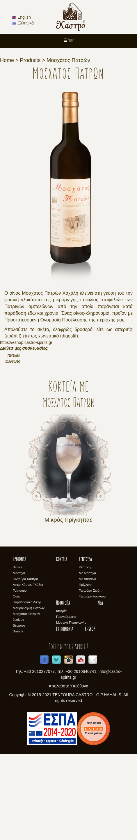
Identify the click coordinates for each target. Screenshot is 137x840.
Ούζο (16, 682)
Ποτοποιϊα (63, 689)
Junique (18, 705)
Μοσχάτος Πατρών (68, 60)
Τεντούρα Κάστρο (25, 664)
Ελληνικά (23, 23)
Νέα (100, 689)
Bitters (17, 653)
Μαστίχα (19, 659)
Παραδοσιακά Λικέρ (27, 688)
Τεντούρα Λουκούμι (92, 682)
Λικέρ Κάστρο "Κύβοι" (28, 670)
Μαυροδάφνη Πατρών (29, 694)
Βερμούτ (19, 711)
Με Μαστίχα (87, 659)
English (21, 17)
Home (7, 60)
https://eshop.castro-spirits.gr (26, 342)
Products (30, 60)
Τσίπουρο (19, 676)
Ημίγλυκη (85, 670)
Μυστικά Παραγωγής (71, 708)
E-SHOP (90, 715)
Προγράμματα (66, 702)
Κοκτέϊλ (61, 645)
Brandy (18, 717)
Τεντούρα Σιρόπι (90, 676)
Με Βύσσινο (87, 664)
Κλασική (85, 653)
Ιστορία (61, 696)
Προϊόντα (19, 645)
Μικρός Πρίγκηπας (68, 605)
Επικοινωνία (64, 715)
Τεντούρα (85, 645)
